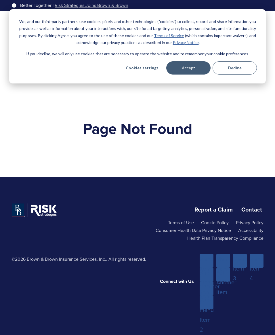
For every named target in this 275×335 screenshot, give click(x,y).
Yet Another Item (223, 274)
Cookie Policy (215, 222)
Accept (188, 67)
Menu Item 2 (223, 261)
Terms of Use (181, 222)
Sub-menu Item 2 (206, 302)
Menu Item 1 (206, 261)
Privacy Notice (186, 42)
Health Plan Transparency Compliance (225, 238)
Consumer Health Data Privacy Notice (193, 230)
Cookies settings (142, 67)
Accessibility (250, 230)
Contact (251, 209)
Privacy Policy (249, 222)
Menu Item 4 (256, 261)
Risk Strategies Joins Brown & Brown (91, 5)
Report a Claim (213, 209)
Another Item (206, 288)
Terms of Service (169, 35)
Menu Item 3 (240, 261)
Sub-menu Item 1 (206, 274)
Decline (235, 67)
